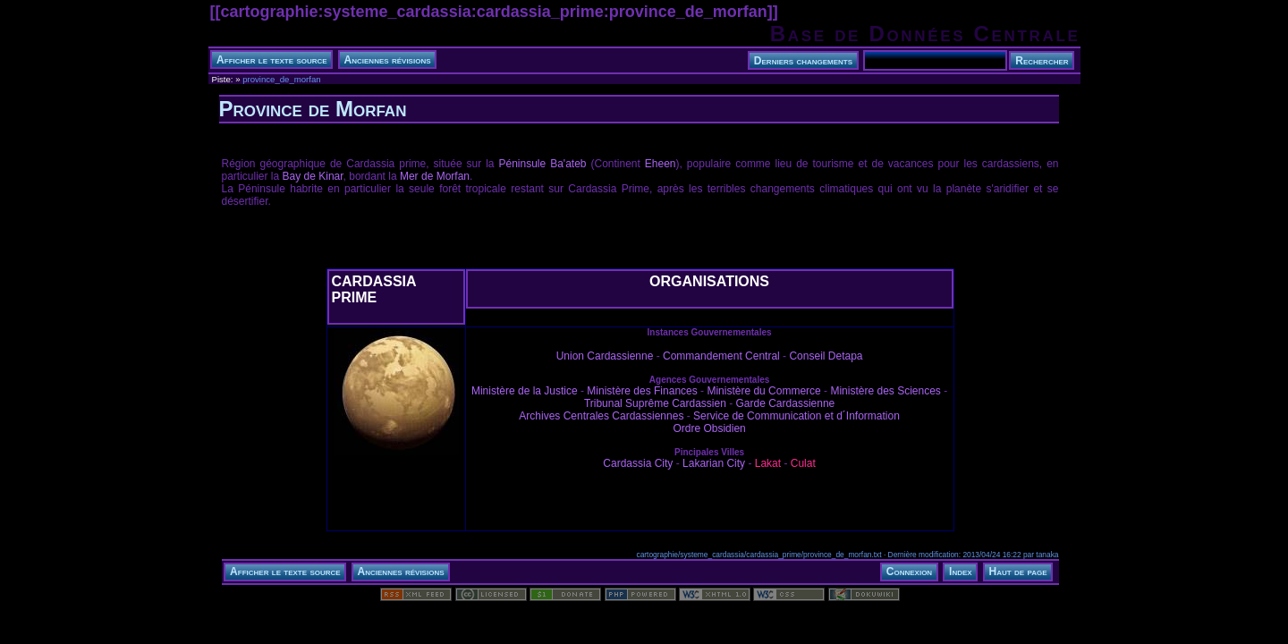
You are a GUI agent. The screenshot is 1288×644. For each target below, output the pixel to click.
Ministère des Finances (642, 391)
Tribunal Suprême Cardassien (655, 403)
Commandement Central (721, 356)
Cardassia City (638, 463)
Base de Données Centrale (925, 33)
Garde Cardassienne (785, 403)
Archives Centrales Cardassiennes (601, 416)
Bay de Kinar (313, 176)
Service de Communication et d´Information (796, 416)
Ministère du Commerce (763, 391)
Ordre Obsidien (709, 428)
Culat (803, 463)
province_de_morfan (281, 79)
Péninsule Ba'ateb (543, 163)
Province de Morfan (313, 109)
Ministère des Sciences (885, 391)
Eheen (660, 163)
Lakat (768, 463)
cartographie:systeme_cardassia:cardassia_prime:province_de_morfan (494, 12)
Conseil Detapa (825, 356)
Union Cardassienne (605, 356)
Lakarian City (713, 463)
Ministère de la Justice (524, 391)
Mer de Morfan (435, 176)
